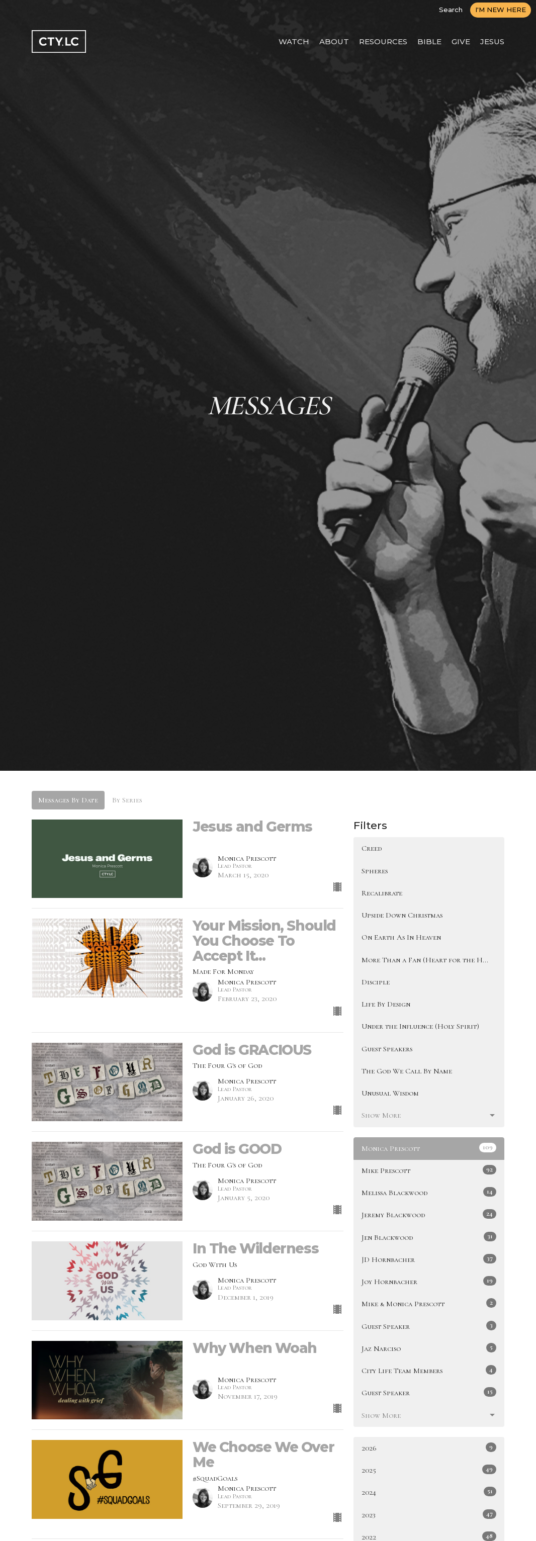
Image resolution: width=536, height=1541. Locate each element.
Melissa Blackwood (429, 1192)
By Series (127, 799)
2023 (429, 1514)
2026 (429, 1447)
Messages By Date (68, 799)
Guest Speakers (387, 1048)
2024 (429, 1492)
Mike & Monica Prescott (429, 1303)
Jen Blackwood (429, 1237)
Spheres (375, 870)
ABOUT (334, 41)
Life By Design (386, 1004)
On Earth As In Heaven (401, 937)
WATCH (294, 41)
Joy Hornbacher (429, 1281)
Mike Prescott (429, 1170)
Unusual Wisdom (390, 1093)
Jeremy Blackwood (429, 1214)
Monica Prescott (429, 1148)
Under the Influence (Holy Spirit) (420, 1026)
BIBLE (429, 41)
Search (451, 10)
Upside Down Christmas (402, 915)
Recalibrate (382, 892)
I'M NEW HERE (500, 10)
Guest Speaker (429, 1326)
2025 (429, 1470)
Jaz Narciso (429, 1348)
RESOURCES (383, 41)
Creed (372, 848)
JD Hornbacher (429, 1259)
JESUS (492, 41)
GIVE (461, 41)
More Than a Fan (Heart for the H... (425, 959)
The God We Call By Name (407, 1070)
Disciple (376, 981)
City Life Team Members (429, 1370)
